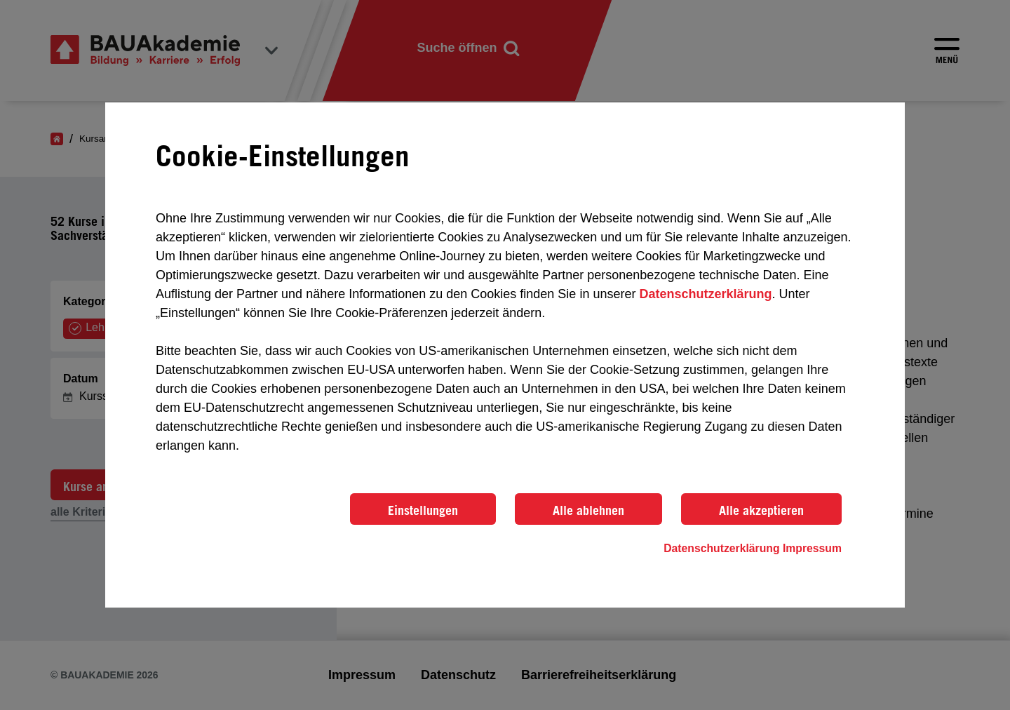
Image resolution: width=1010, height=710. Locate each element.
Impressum (812, 548)
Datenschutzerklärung (705, 294)
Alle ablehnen (588, 510)
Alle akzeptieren (761, 510)
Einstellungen (423, 510)
